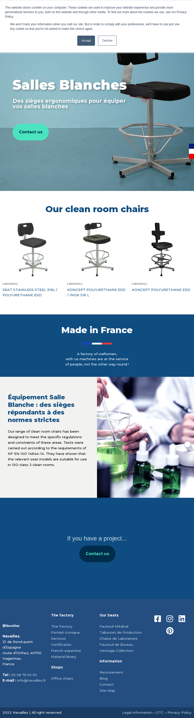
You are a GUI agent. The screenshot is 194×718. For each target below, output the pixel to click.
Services (58, 638)
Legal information (137, 712)
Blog (104, 678)
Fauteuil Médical (114, 626)
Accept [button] (86, 40)
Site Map (107, 690)
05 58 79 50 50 (24, 675)
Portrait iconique (65, 632)
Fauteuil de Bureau (116, 644)
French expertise (66, 651)
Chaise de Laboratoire (119, 638)
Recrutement (111, 672)
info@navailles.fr (31, 680)
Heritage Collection (116, 651)
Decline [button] (107, 40)
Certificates (61, 644)
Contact (107, 684)
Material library (63, 657)
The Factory (61, 626)
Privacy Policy (179, 712)
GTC (160, 712)
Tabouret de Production (121, 632)
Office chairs (62, 678)
